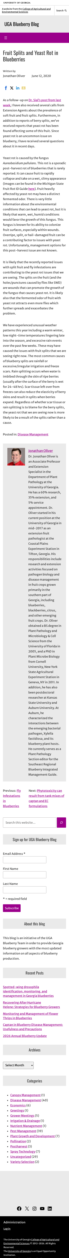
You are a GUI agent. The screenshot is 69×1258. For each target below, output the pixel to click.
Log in (6, 1228)
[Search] (61, 822)
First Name (10, 869)
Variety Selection (22, 1162)
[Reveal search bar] (61, 10)
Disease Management (33, 434)
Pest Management (23, 1131)
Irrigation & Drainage (25, 1121)
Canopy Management (25, 1095)
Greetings (17, 1110)
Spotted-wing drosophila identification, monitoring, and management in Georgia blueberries (28, 991)
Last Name (10, 884)
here (31, 189)
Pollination (18, 1141)
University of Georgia (19, 1251)
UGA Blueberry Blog (21, 23)
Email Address (14, 854)
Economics (18, 1105)
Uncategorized (20, 1156)
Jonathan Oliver (40, 451)
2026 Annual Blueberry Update (25, 1036)
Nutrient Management (26, 1126)
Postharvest (18, 1146)
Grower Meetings (22, 1115)
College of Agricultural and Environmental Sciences (26, 10)
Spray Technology (22, 1151)
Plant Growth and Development (32, 1136)
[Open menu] (5, 38)
